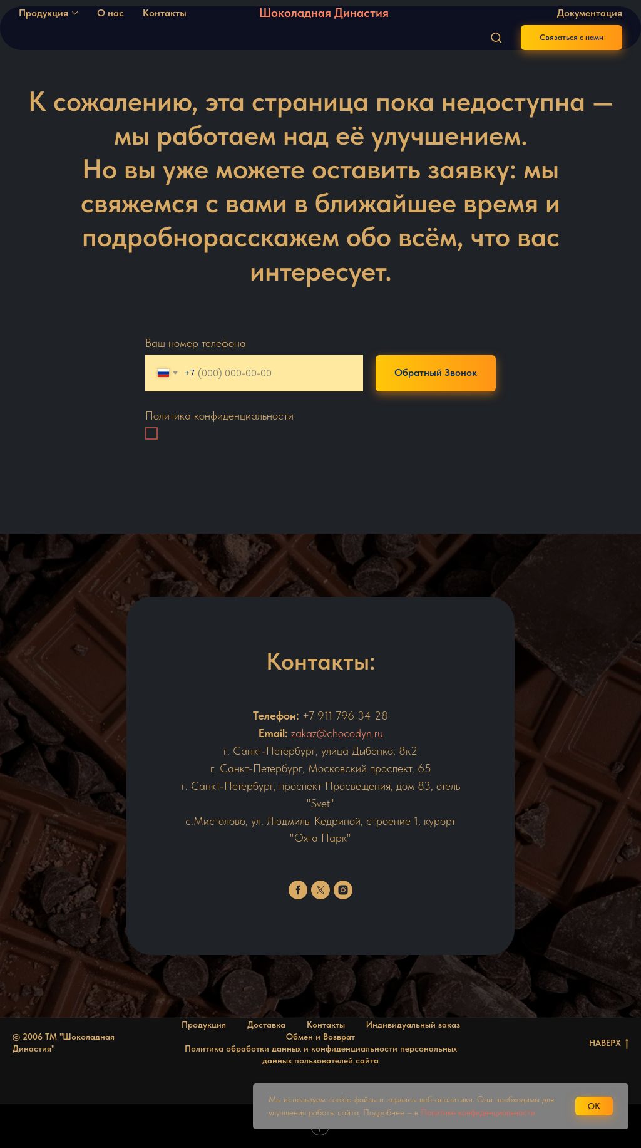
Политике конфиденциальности (478, 1112)
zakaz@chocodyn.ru (337, 733)
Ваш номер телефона (195, 342)
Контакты (165, 13)
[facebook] (298, 890)
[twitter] (320, 890)
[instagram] (343, 890)
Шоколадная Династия (324, 12)
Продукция (43, 13)
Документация (589, 13)
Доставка (266, 1025)
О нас (110, 13)
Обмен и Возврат (320, 1037)
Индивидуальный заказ (413, 1025)
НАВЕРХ (608, 1043)
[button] (496, 37)
